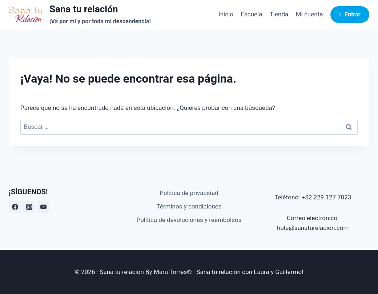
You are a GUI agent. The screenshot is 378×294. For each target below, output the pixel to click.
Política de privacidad (189, 192)
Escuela (251, 14)
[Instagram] (29, 207)
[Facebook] (15, 207)
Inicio (225, 14)
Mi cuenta (309, 14)
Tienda (279, 14)
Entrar (350, 14)
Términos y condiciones (188, 206)
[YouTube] (43, 207)
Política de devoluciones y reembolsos (189, 219)
